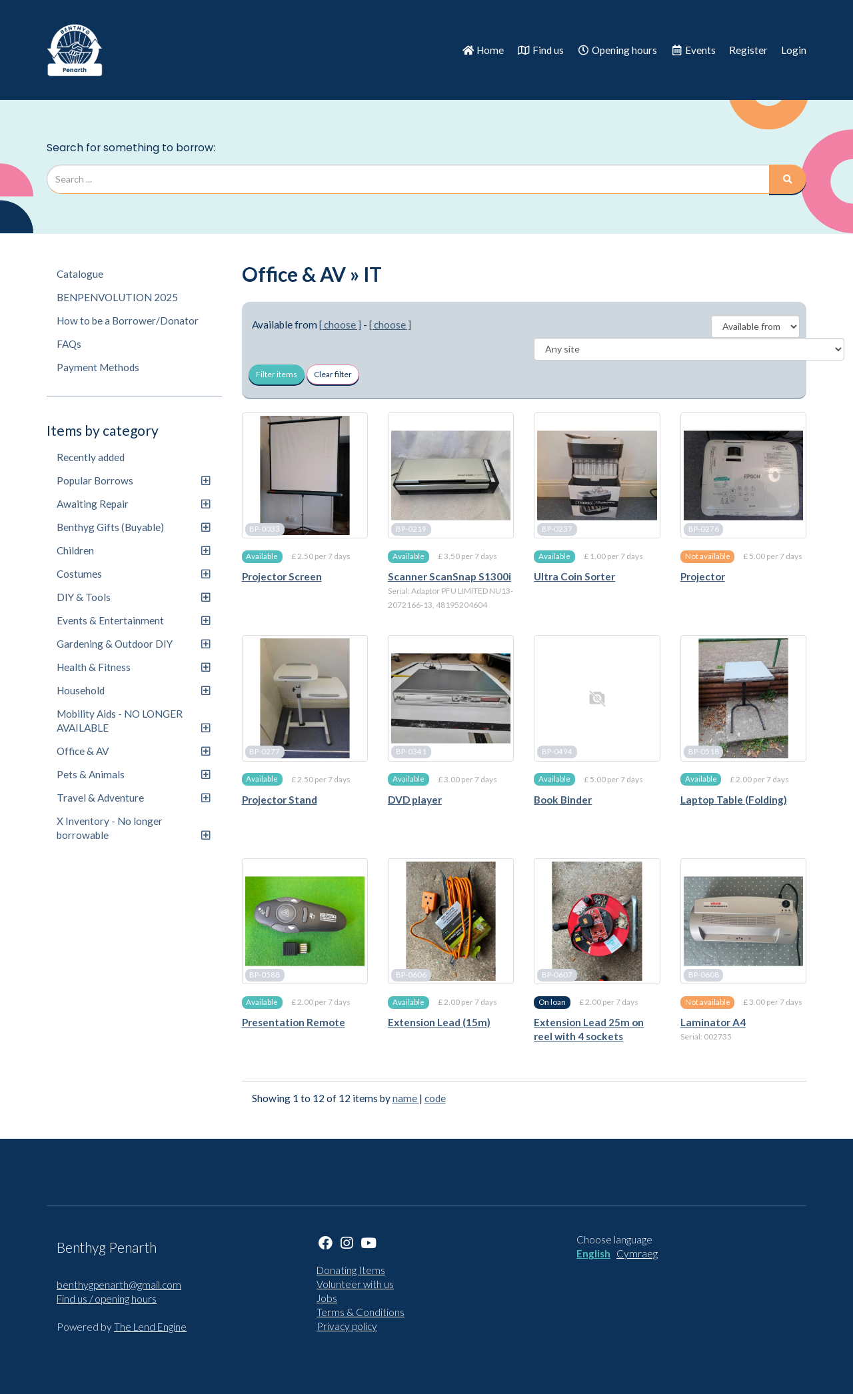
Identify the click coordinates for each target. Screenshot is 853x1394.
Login (793, 50)
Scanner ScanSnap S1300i (449, 576)
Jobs (327, 1298)
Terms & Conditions (361, 1312)
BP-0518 (703, 752)
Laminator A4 (713, 1022)
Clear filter (333, 374)
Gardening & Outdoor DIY (133, 644)
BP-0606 (411, 974)
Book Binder (563, 800)
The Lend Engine (150, 1327)
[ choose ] (340, 325)
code (435, 1098)
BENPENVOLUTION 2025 (117, 297)
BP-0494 (557, 752)
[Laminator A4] (743, 921)
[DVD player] (450, 698)
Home (483, 50)
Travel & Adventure (133, 798)
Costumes (133, 574)
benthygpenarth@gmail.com (119, 1285)
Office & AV (133, 751)
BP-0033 (264, 528)
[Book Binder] (596, 698)
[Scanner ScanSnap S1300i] (450, 475)
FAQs (69, 344)
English (593, 1253)
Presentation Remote (293, 1022)
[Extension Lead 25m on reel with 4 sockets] (596, 921)
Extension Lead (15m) (439, 1022)
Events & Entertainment (133, 620)
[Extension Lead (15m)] (450, 921)
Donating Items (351, 1270)
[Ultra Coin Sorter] (596, 475)
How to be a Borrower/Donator (128, 321)
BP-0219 (411, 528)
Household (133, 690)
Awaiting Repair (133, 504)
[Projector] (743, 475)
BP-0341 (411, 752)
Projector (702, 576)
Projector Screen (282, 576)
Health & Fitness (133, 667)
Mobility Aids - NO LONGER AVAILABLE (133, 721)
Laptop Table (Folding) (733, 800)
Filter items (276, 374)
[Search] (787, 179)
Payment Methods (98, 367)
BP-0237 (557, 528)
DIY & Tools (133, 597)
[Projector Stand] (305, 698)
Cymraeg (637, 1253)
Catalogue (80, 274)
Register (748, 50)
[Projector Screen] (305, 475)
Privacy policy (347, 1326)
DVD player (415, 800)
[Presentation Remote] (305, 921)
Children (133, 550)
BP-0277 (264, 752)
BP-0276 (703, 528)
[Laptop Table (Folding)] (743, 698)
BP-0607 (557, 974)
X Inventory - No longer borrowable (133, 828)
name (406, 1098)
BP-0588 (264, 974)
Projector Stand (279, 800)
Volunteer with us (355, 1284)
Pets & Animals (133, 774)
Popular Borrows (133, 480)
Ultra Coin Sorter (574, 576)
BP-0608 (703, 974)
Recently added (91, 457)
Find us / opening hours (107, 1299)
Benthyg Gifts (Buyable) (133, 527)
